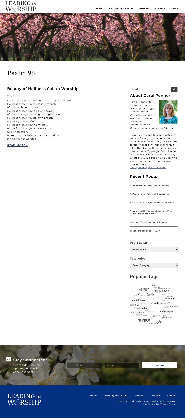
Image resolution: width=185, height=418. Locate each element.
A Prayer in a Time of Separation (150, 194)
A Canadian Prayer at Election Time (152, 202)
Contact (175, 8)
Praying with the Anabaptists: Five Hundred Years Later (151, 212)
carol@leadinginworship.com (148, 167)
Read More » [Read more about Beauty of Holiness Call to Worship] (17, 145)
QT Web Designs (168, 404)
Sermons (144, 8)
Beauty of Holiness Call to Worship (43, 88)
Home (99, 8)
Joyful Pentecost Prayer (145, 230)
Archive (160, 8)
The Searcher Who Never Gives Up (151, 185)
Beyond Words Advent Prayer (148, 222)
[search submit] (174, 89)
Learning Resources (120, 8)
